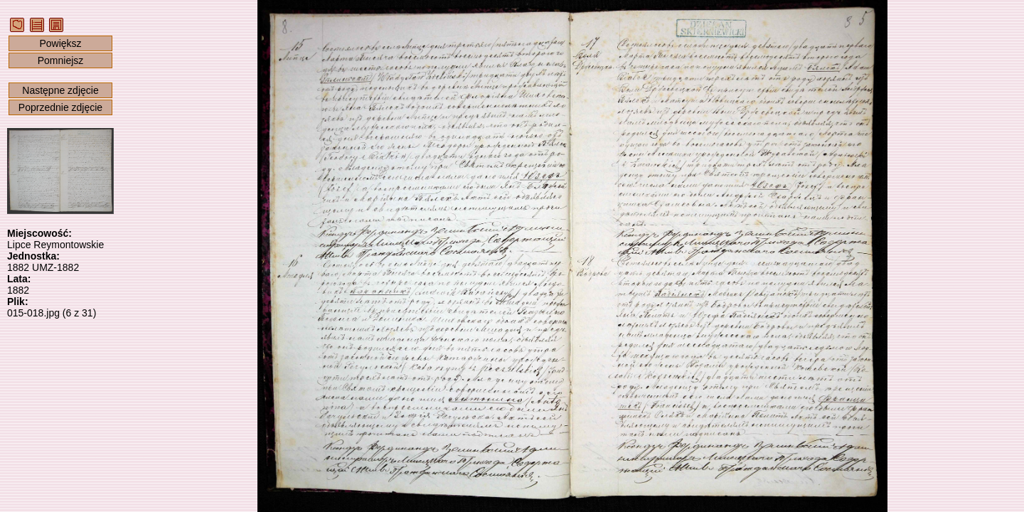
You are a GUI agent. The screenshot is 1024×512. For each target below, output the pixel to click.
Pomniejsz (61, 60)
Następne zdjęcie (60, 90)
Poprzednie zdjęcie (60, 107)
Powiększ (60, 43)
